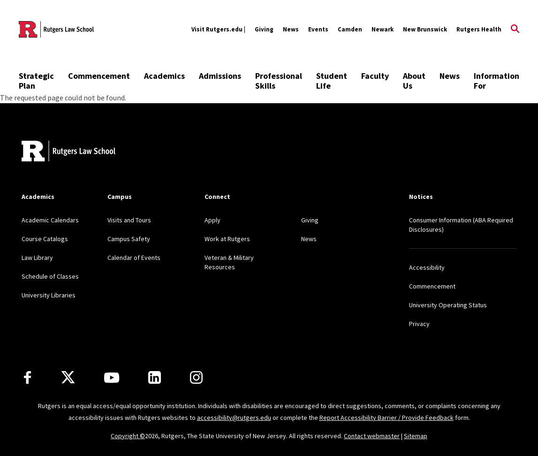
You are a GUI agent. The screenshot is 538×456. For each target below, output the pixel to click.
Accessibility (427, 267)
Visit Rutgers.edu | (218, 29)
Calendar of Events (133, 257)
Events (318, 29)
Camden (350, 29)
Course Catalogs (45, 239)
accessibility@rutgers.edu (234, 417)
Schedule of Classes (50, 276)
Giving (264, 29)
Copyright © (128, 436)
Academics (164, 75)
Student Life (331, 80)
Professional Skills (278, 80)
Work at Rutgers (227, 239)
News (291, 29)
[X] (68, 378)
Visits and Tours (129, 220)
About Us (414, 80)
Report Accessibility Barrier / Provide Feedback (386, 417)
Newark (382, 29)
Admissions (220, 75)
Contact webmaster (372, 436)
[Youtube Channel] (111, 377)
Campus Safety (128, 239)
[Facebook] (27, 377)
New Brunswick (425, 29)
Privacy (419, 323)
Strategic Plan (36, 80)
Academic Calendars (50, 220)
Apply (212, 220)
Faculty (375, 75)
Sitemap (415, 436)
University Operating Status (448, 305)
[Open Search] (515, 29)
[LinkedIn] (154, 377)
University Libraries (49, 295)
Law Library (37, 257)
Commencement (99, 75)
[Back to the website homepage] (56, 29)
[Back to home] (68, 152)
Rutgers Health (478, 29)
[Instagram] (196, 377)
